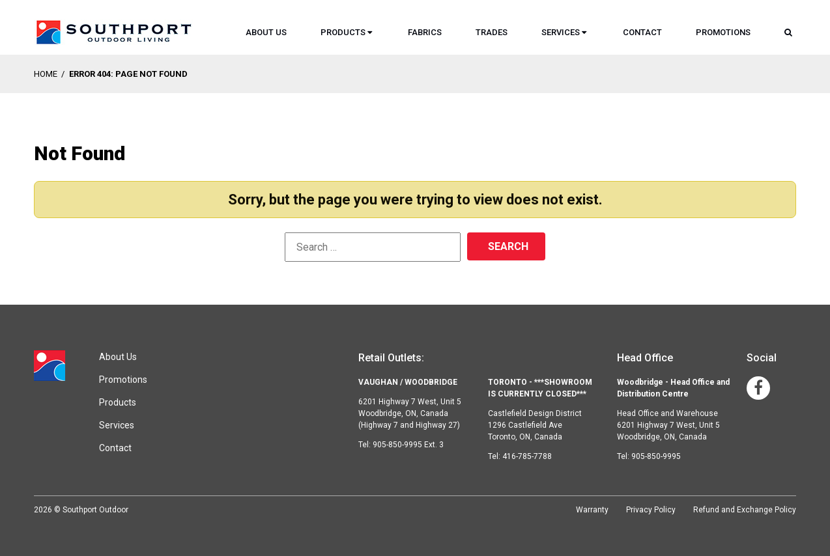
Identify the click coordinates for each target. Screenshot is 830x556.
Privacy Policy (651, 509)
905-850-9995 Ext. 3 (408, 444)
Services (560, 32)
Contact (642, 32)
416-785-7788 (527, 456)
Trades (492, 32)
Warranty (592, 509)
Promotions (723, 32)
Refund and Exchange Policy (744, 509)
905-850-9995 (656, 456)
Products (343, 32)
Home (45, 74)
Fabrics (425, 32)
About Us (266, 32)
